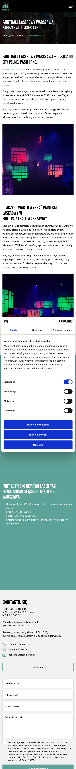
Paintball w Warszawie (13, 69)
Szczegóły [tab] (38, 330)
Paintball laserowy (37, 35)
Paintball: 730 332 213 (17, 650)
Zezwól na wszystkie (38, 424)
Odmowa (38, 445)
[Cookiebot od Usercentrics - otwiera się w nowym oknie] (58, 322)
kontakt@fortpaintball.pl (18, 655)
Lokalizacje (38, 667)
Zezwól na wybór (38, 434)
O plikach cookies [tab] (62, 330)
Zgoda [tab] (13, 330)
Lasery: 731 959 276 (16, 644)
